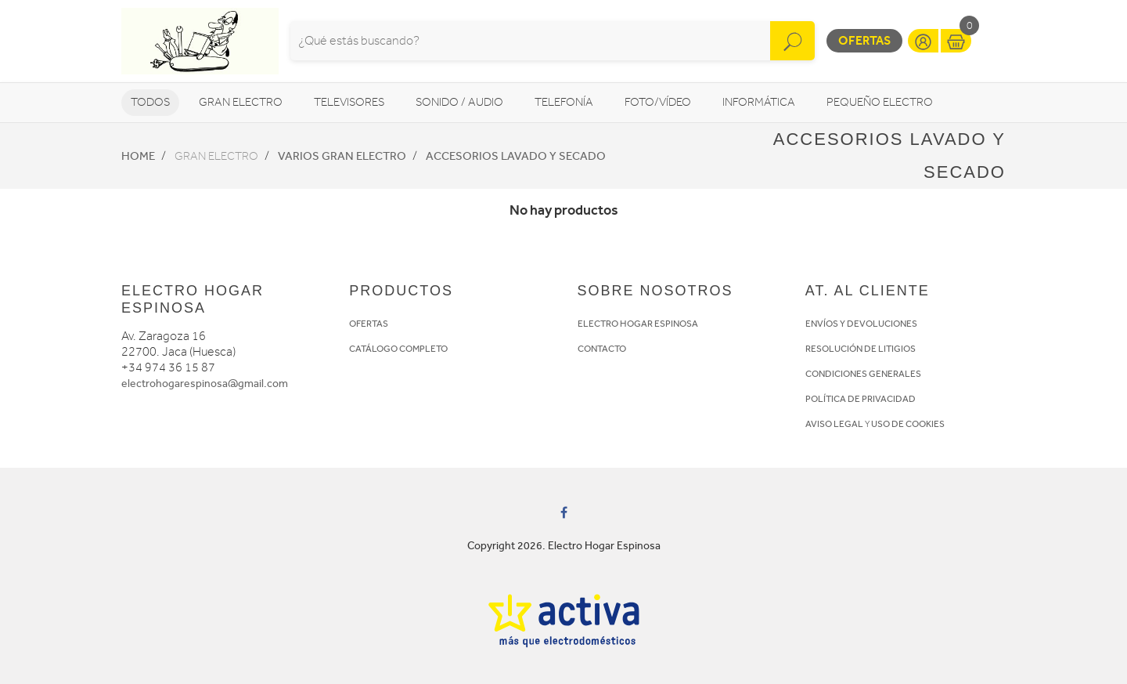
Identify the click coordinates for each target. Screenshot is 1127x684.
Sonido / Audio (459, 102)
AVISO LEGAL (834, 423)
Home (138, 156)
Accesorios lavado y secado (516, 156)
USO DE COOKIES (908, 423)
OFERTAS (368, 323)
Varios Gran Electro (342, 156)
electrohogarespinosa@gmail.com (204, 383)
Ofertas (864, 40)
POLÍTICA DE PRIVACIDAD (860, 398)
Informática (758, 102)
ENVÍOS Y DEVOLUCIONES (861, 323)
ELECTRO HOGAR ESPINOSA (638, 323)
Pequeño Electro (879, 102)
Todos (150, 102)
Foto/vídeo (658, 102)
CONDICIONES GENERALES (863, 373)
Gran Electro (241, 102)
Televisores (349, 102)
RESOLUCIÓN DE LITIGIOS (860, 348)
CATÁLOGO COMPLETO (398, 348)
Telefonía (564, 102)
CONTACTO (602, 348)
